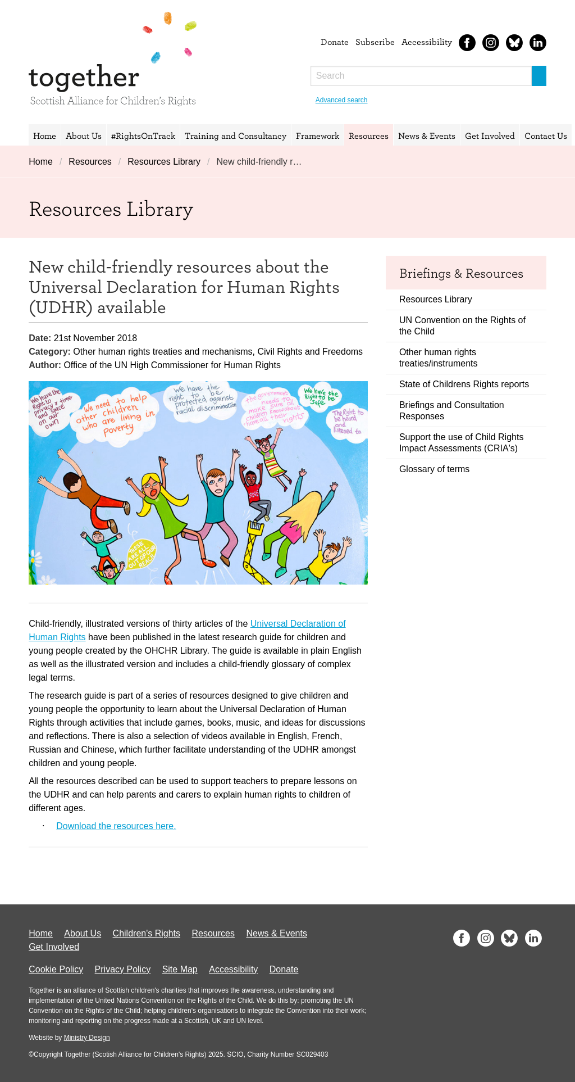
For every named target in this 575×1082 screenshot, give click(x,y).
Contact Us (545, 135)
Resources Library (163, 161)
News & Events (426, 135)
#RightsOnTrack (143, 135)
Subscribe (375, 42)
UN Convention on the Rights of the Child (462, 325)
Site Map (180, 969)
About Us (84, 135)
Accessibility (426, 42)
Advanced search (342, 100)
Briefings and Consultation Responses (451, 410)
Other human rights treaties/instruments (438, 357)
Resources (369, 135)
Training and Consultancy (235, 135)
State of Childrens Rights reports (464, 384)
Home (44, 135)
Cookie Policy (56, 969)
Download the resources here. (116, 826)
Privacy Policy (123, 969)
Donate (335, 42)
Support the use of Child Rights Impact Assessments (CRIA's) (461, 442)
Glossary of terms (434, 469)
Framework (317, 135)
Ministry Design (87, 1038)
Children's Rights (146, 933)
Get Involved (490, 135)
